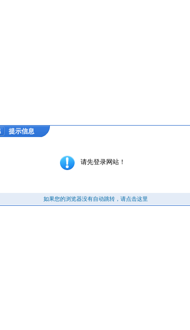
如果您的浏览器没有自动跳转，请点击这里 (95, 199)
